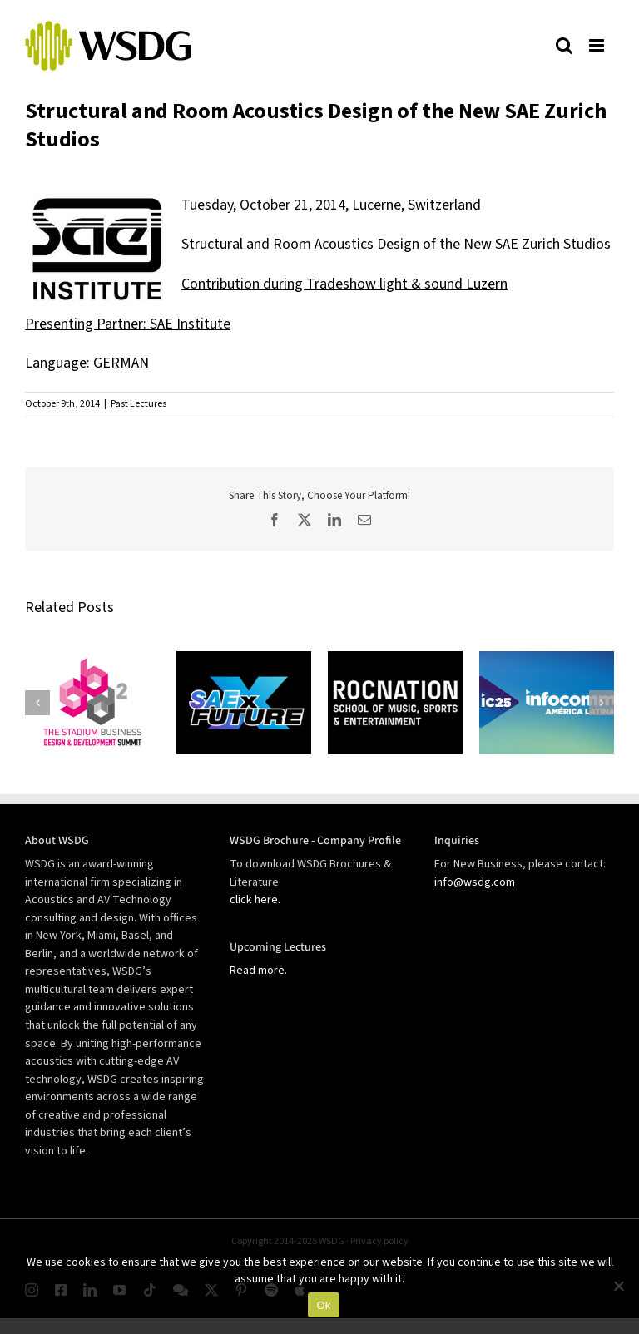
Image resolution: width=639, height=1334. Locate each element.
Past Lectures (138, 404)
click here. (255, 900)
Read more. (258, 970)
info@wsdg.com (474, 882)
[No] (618, 1285)
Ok (323, 1305)
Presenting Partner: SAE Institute (127, 324)
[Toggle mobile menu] (597, 45)
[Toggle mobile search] (564, 45)
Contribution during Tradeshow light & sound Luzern (344, 284)
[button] (37, 702)
